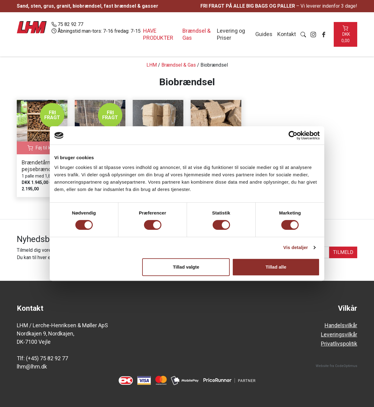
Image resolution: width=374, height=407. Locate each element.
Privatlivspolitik (339, 343)
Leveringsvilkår (339, 334)
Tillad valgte (186, 267)
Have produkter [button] (158, 34)
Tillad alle (275, 267)
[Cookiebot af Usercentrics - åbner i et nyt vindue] (293, 135)
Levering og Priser (231, 34)
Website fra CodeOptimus (336, 366)
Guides (263, 34)
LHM (151, 65)
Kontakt (286, 34)
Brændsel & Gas (196, 34)
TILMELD (343, 252)
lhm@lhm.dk (32, 366)
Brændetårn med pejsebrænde (42, 166)
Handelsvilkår (341, 325)
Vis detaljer (295, 247)
